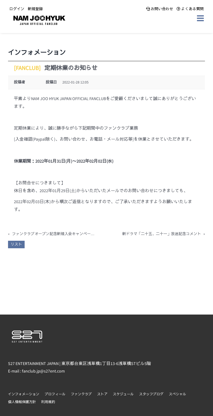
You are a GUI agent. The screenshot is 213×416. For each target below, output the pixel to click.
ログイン (16, 9)
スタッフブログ (151, 394)
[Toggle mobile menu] (201, 18)
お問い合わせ (159, 9)
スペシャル (177, 394)
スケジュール (123, 394)
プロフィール (55, 394)
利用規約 (48, 402)
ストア (102, 394)
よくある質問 (190, 9)
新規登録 (35, 9)
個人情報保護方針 (22, 402)
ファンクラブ (81, 394)
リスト (16, 244)
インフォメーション (23, 394)
